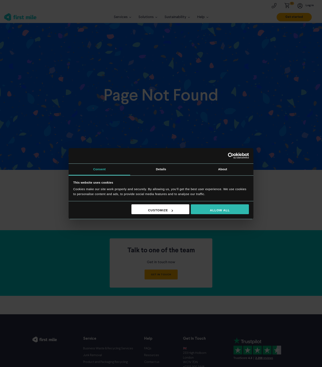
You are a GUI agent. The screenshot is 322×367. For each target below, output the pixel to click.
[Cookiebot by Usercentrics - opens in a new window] (231, 156)
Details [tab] (161, 169)
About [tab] (222, 169)
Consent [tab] (99, 169)
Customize (160, 210)
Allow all (220, 210)
